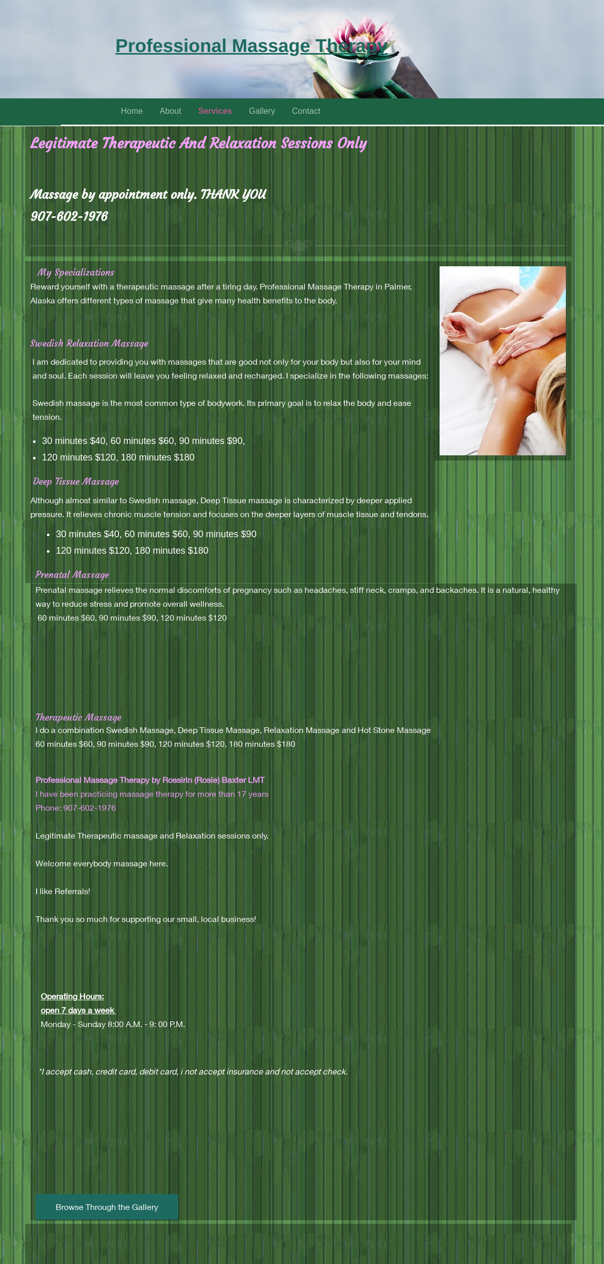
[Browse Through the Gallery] (107, 1207)
